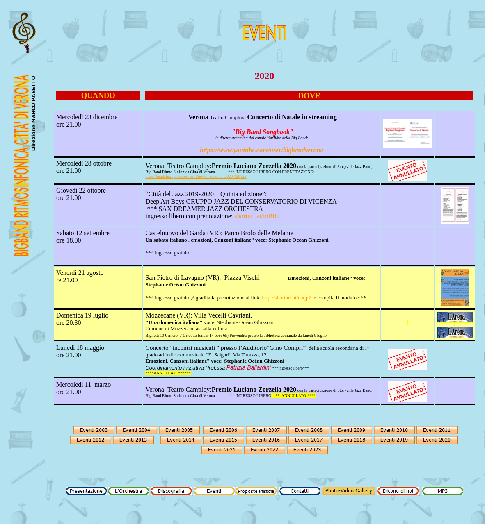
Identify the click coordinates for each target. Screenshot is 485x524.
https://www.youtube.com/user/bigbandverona (262, 150)
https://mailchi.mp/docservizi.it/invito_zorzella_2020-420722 (195, 176)
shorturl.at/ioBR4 (257, 216)
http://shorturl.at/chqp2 (286, 298)
